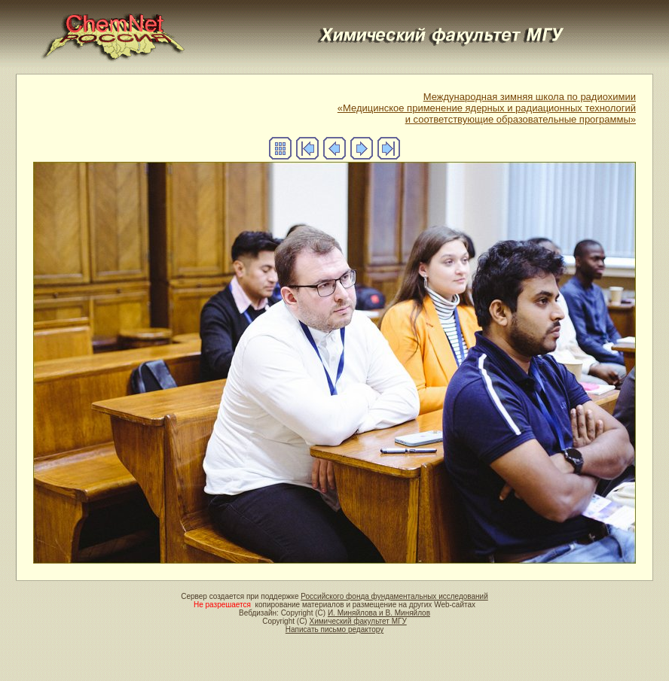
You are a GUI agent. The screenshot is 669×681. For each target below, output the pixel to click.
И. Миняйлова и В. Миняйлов (379, 613)
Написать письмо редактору (334, 629)
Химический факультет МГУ (357, 621)
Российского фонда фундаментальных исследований (394, 596)
